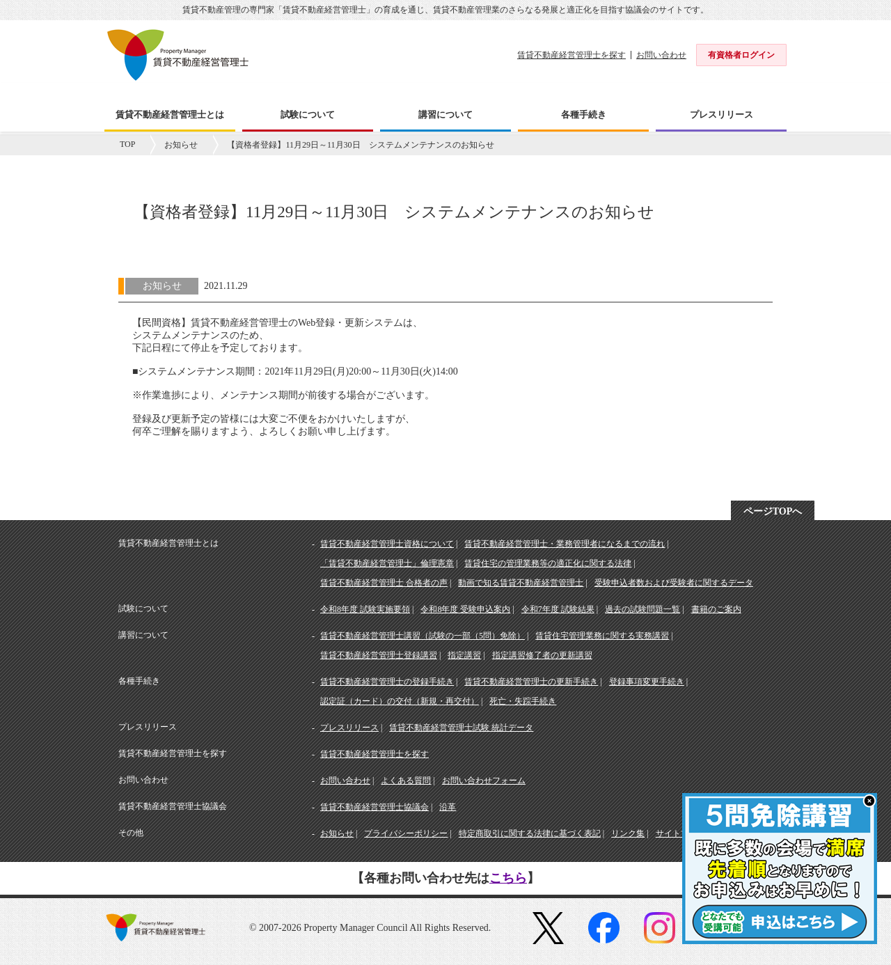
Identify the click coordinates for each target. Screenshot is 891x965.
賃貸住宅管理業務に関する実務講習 (602, 636)
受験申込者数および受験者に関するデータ (673, 583)
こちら (508, 878)
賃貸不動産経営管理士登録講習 (378, 655)
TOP (127, 144)
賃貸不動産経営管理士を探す (571, 55)
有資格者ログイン (741, 55)
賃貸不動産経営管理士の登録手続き (387, 682)
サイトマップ (681, 833)
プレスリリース (349, 727)
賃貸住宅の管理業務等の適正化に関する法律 (547, 563)
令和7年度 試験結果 (557, 609)
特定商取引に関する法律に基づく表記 (530, 833)
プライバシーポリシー (406, 833)
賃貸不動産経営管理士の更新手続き (531, 682)
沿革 (447, 807)
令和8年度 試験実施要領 (365, 609)
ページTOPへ (773, 511)
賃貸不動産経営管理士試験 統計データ (461, 727)
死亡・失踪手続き (522, 701)
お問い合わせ (661, 55)
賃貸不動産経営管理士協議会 (374, 807)
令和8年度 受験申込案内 (465, 609)
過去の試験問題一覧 (642, 609)
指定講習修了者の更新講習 (542, 655)
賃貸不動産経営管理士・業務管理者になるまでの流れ (564, 544)
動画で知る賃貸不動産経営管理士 (520, 583)
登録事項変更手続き (646, 682)
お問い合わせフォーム (484, 780)
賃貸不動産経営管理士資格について (387, 544)
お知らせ (181, 145)
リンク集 (628, 833)
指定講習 (464, 655)
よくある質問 (406, 780)
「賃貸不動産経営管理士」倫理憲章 (387, 563)
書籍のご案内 (716, 609)
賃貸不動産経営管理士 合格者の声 (384, 583)
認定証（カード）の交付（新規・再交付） (399, 701)
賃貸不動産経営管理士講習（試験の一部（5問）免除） (422, 636)
